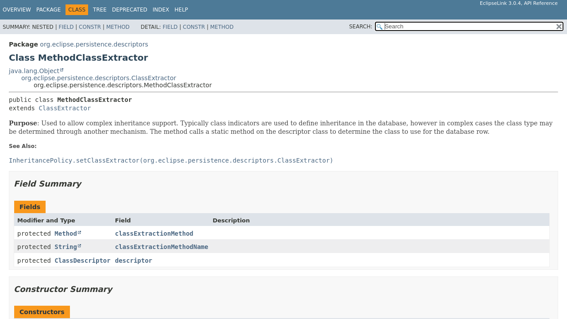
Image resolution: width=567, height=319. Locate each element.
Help (181, 10)
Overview (17, 10)
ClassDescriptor (82, 260)
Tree (100, 10)
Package (48, 10)
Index (161, 10)
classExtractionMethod (154, 233)
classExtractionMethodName (161, 246)
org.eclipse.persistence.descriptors (94, 44)
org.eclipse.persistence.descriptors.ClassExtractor (98, 78)
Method (118, 27)
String (65, 246)
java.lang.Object (34, 70)
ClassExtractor (65, 108)
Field (65, 27)
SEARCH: (361, 26)
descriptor (133, 260)
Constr (90, 27)
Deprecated (129, 10)
